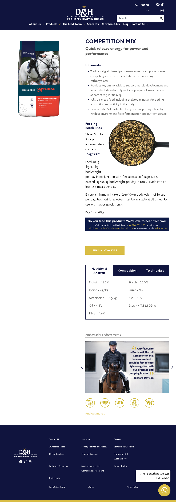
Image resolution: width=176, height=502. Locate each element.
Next (172, 367)
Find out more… (95, 413)
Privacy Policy (132, 486)
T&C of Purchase (57, 453)
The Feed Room (73, 24)
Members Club (110, 24)
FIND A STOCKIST (105, 250)
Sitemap (91, 486)
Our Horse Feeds (57, 446)
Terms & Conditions (57, 486)
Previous (81, 367)
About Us (37, 24)
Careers (117, 439)
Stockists (93, 24)
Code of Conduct (89, 453)
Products (53, 24)
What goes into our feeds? (94, 446)
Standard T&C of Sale (124, 446)
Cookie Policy (120, 466)
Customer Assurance (59, 466)
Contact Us (137, 24)
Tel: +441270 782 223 (142, 8)
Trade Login (54, 478)
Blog (124, 24)
